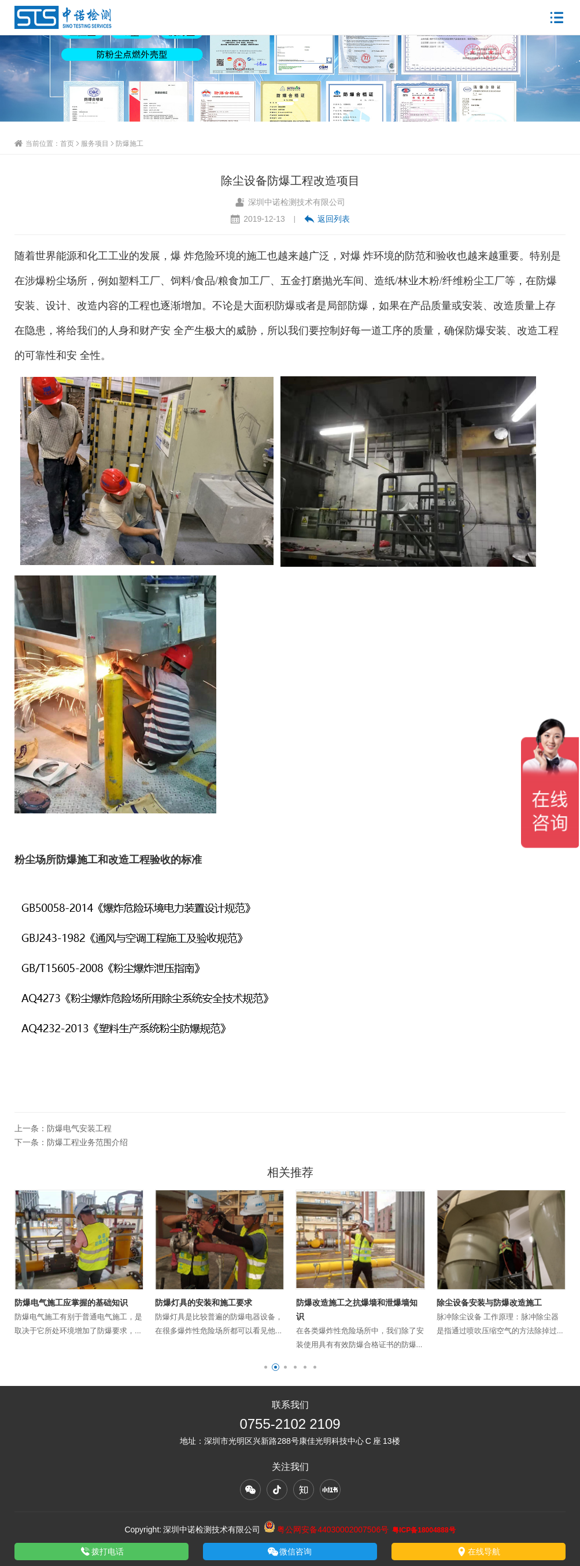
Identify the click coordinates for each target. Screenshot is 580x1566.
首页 (67, 143)
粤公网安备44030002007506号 (326, 1529)
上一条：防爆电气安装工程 (63, 1128)
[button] (265, 1367)
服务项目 (95, 143)
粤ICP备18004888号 (423, 1530)
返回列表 (327, 219)
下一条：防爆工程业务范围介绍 (71, 1142)
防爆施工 (129, 143)
